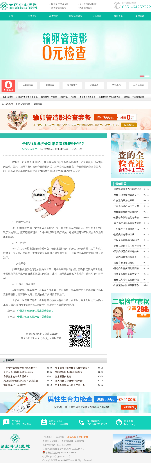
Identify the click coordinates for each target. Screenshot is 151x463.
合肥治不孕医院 (22, 104)
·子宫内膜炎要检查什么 (125, 257)
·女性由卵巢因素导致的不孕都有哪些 (127, 212)
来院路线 (139, 16)
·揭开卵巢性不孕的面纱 (14, 385)
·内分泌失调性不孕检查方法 (127, 223)
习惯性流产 (72, 85)
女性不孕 (96, 16)
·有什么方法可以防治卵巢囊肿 (127, 280)
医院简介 (32, 16)
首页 (11, 16)
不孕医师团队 (75, 16)
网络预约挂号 (58, 423)
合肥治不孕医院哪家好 (134, 97)
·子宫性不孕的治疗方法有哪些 (127, 206)
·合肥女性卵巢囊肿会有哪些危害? (19, 368)
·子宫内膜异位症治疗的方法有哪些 (127, 251)
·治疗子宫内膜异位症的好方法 (127, 240)
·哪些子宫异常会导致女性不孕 (127, 274)
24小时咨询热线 (97, 423)
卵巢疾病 (50, 85)
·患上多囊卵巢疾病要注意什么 (69, 385)
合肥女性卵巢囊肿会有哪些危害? (34, 316)
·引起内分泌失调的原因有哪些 (127, 268)
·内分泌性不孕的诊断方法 (126, 229)
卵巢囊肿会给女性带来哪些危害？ (35, 310)
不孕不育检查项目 (87, 97)
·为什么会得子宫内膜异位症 (127, 246)
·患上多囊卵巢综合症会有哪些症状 (20, 381)
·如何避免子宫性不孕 (123, 200)
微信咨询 (129, 423)
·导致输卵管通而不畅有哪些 (127, 189)
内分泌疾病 (138, 85)
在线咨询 (21, 423)
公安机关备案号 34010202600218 (59, 453)
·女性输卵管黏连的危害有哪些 (127, 217)
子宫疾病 (116, 85)
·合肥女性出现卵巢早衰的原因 (18, 372)
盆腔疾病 (94, 85)
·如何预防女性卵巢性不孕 (126, 285)
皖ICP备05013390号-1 (74, 449)
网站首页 (48, 437)
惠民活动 (118, 16)
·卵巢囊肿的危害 (62, 376)
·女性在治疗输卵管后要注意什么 (127, 195)
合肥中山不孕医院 (68, 97)
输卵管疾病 (28, 85)
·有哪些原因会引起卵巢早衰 (68, 372)
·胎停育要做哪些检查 (123, 263)
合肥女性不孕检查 (49, 97)
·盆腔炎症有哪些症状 (123, 234)
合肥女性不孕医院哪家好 (110, 97)
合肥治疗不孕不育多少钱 (27, 97)
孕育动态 (53, 16)
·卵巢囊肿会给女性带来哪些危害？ (71, 368)
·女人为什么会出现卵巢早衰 (68, 381)
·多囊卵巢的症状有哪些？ (16, 376)
